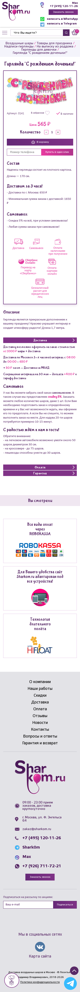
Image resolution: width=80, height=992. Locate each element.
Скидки (40, 695)
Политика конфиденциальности (40, 982)
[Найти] (36, 32)
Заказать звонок (63, 12)
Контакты (40, 729)
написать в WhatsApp (59, 19)
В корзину (40, 142)
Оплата (40, 709)
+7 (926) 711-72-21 (41, 866)
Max (75, 3)
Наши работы (40, 688)
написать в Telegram (58, 25)
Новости (40, 723)
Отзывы (40, 716)
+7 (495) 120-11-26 (64, 6)
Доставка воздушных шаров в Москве (31, 972)
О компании (40, 682)
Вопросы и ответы (40, 736)
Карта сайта (40, 956)
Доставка (40, 702)
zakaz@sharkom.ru (36, 829)
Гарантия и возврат (40, 743)
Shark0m (31, 847)
